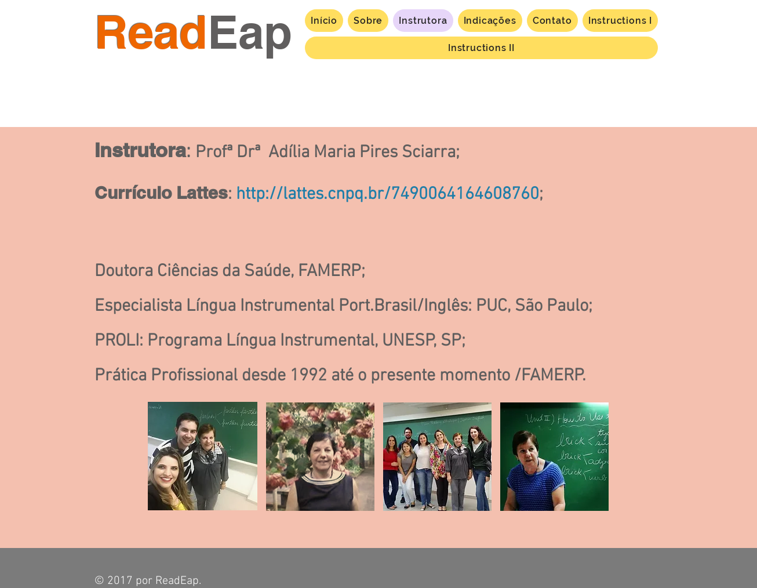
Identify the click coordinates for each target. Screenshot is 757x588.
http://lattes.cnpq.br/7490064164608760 (387, 194)
